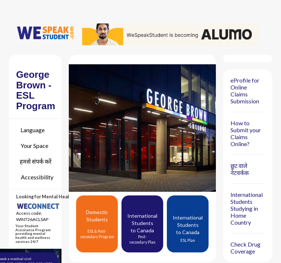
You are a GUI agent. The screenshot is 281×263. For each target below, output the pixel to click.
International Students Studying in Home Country (247, 208)
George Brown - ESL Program (35, 90)
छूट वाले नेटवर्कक (240, 169)
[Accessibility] (34, 177)
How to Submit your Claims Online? (246, 133)
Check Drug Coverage (246, 248)
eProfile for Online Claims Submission (245, 90)
